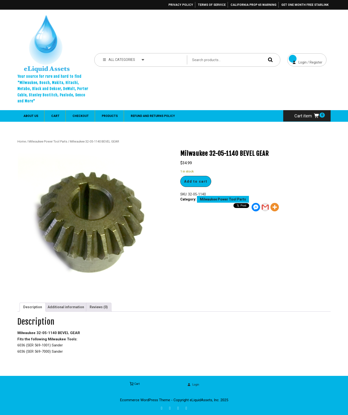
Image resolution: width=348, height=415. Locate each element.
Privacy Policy (180, 5)
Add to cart (195, 181)
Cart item (306, 115)
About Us (30, 116)
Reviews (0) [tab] (99, 307)
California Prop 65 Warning (253, 5)
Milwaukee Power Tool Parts (48, 141)
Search (269, 59)
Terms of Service (212, 5)
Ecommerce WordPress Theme (145, 400)
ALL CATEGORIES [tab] (123, 59)
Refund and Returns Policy (153, 116)
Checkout (80, 116)
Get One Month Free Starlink (305, 5)
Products (110, 116)
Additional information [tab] (66, 307)
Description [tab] (32, 307)
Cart (55, 116)
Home (21, 141)
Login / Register (304, 58)
